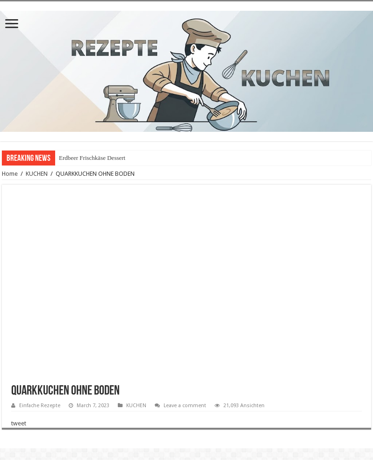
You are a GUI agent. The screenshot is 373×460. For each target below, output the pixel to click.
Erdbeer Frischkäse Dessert (92, 157)
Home (10, 173)
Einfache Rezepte (39, 405)
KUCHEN (37, 173)
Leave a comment (185, 405)
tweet (18, 423)
